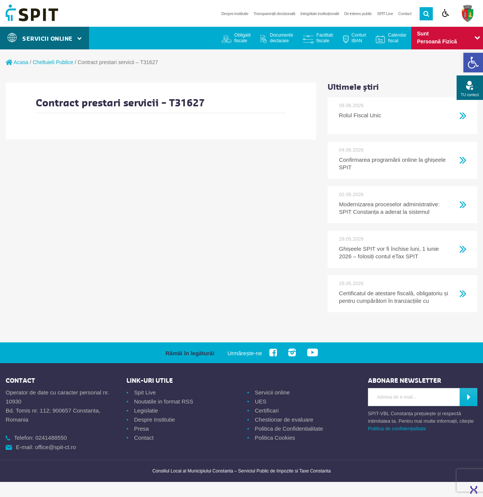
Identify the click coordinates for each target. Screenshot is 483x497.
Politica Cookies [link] (275, 437)
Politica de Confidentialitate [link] (289, 428)
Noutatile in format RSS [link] (163, 401)
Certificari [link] (266, 410)
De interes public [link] (358, 13)
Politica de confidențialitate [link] (397, 428)
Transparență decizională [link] (274, 13)
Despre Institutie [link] (154, 419)
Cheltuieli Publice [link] (53, 62)
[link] (473, 62)
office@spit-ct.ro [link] (55, 447)
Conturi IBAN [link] (359, 37)
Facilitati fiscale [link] (325, 37)
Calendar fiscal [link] (397, 37)
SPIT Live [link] (385, 13)
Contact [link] (404, 13)
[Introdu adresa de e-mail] (414, 397)
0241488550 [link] (51, 437)
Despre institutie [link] (235, 13)
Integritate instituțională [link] (319, 13)
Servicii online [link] (272, 392)
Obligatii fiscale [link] (242, 37)
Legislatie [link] (146, 410)
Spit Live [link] (145, 392)
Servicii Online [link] (45, 38)
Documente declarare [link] (281, 37)
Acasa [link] (17, 62)
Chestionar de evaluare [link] (284, 419)
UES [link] (260, 401)
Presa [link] (141, 428)
